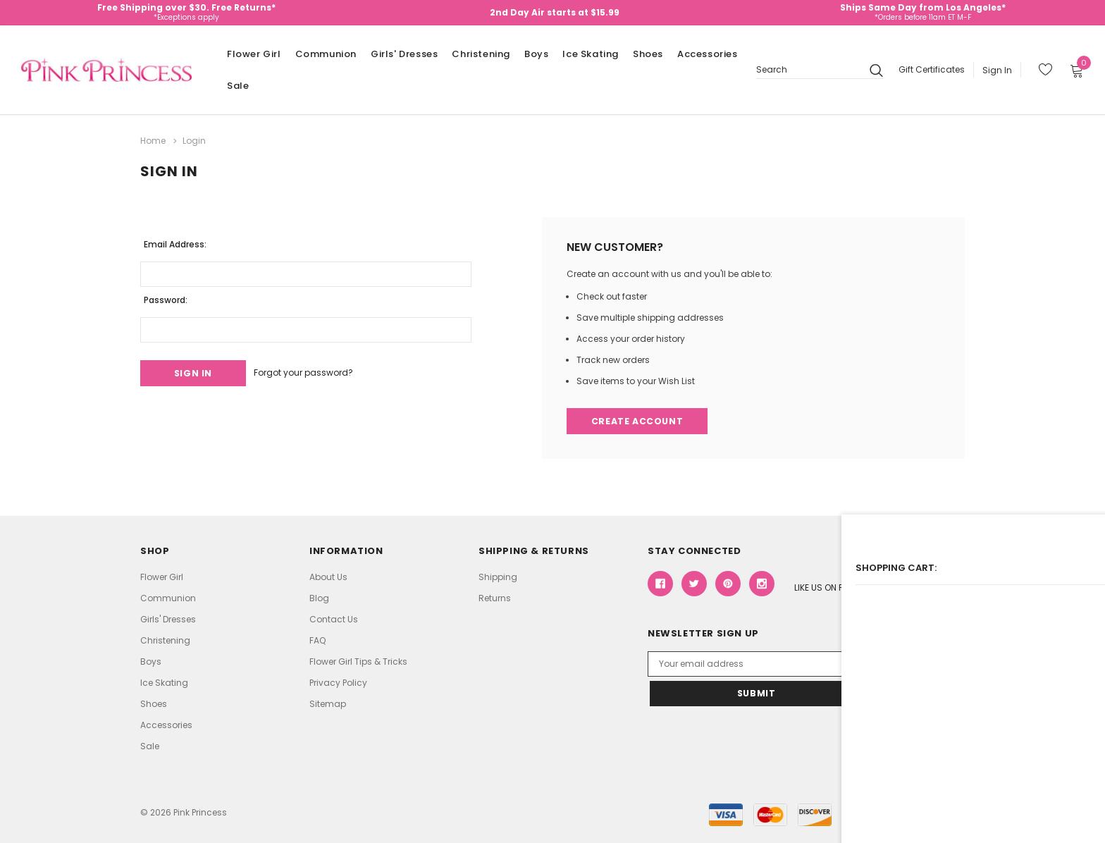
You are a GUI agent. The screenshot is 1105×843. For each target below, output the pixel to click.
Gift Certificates (932, 69)
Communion (326, 54)
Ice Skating (590, 54)
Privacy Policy (338, 683)
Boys (536, 54)
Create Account (639, 419)
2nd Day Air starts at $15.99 (554, 12)
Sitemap (327, 704)
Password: (165, 297)
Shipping (498, 577)
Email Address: (175, 241)
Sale (238, 85)
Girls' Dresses (404, 54)
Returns (495, 598)
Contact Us (333, 619)
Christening (481, 54)
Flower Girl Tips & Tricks (358, 661)
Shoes (648, 54)
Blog (319, 598)
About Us (328, 577)
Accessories (707, 54)
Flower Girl (254, 54)
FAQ (317, 640)
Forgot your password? (319, 371)
